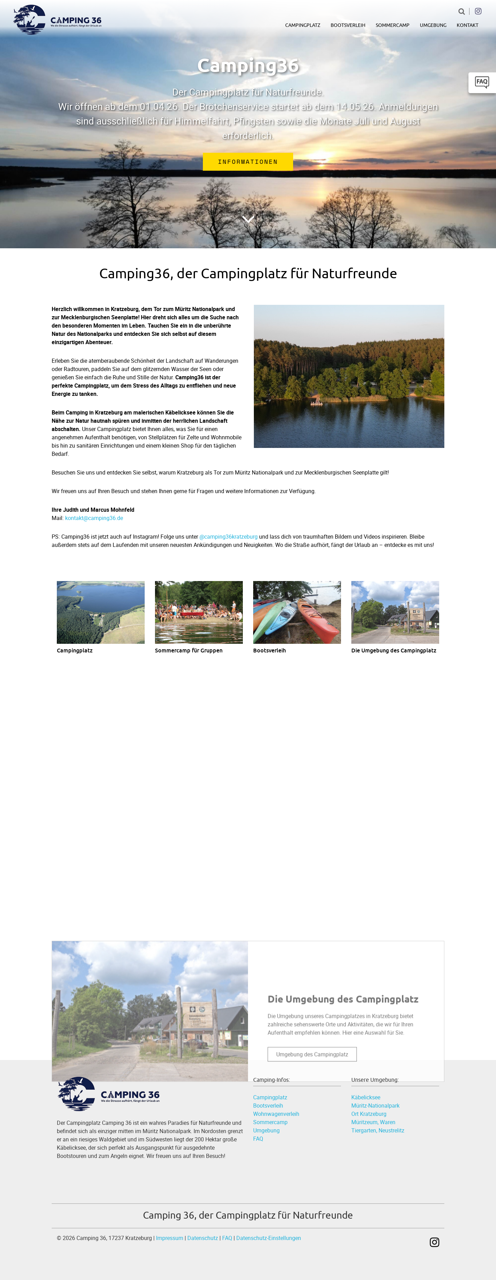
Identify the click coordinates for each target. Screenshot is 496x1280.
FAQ (258, 1138)
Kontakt (467, 25)
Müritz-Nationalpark (375, 1105)
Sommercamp (393, 25)
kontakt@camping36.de (94, 518)
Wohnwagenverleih (276, 1114)
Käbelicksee (365, 1097)
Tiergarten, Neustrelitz (377, 1130)
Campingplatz (302, 25)
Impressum (169, 1238)
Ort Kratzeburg (368, 1114)
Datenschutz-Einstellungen (268, 1238)
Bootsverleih (348, 25)
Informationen (248, 161)
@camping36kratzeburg (228, 536)
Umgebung (433, 25)
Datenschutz (202, 1238)
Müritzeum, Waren (373, 1122)
